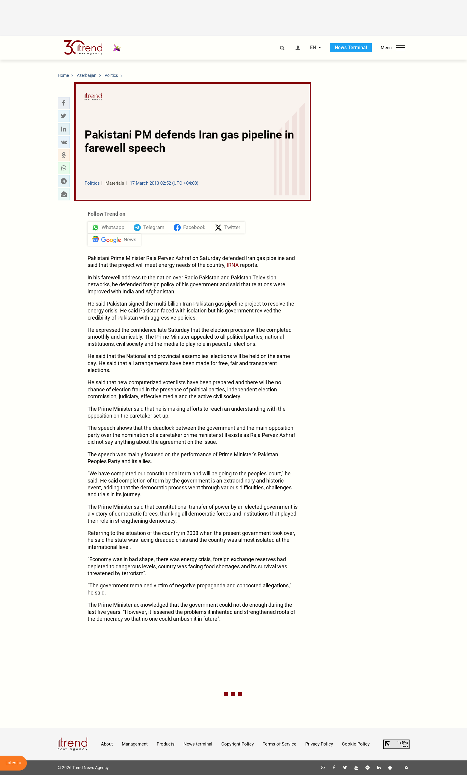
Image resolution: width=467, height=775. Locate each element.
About (107, 744)
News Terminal (351, 47)
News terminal (197, 744)
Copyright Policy (237, 744)
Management (135, 744)
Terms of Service (279, 744)
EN (313, 47)
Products (166, 744)
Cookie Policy (356, 744)
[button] (64, 103)
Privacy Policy (319, 744)
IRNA (233, 265)
